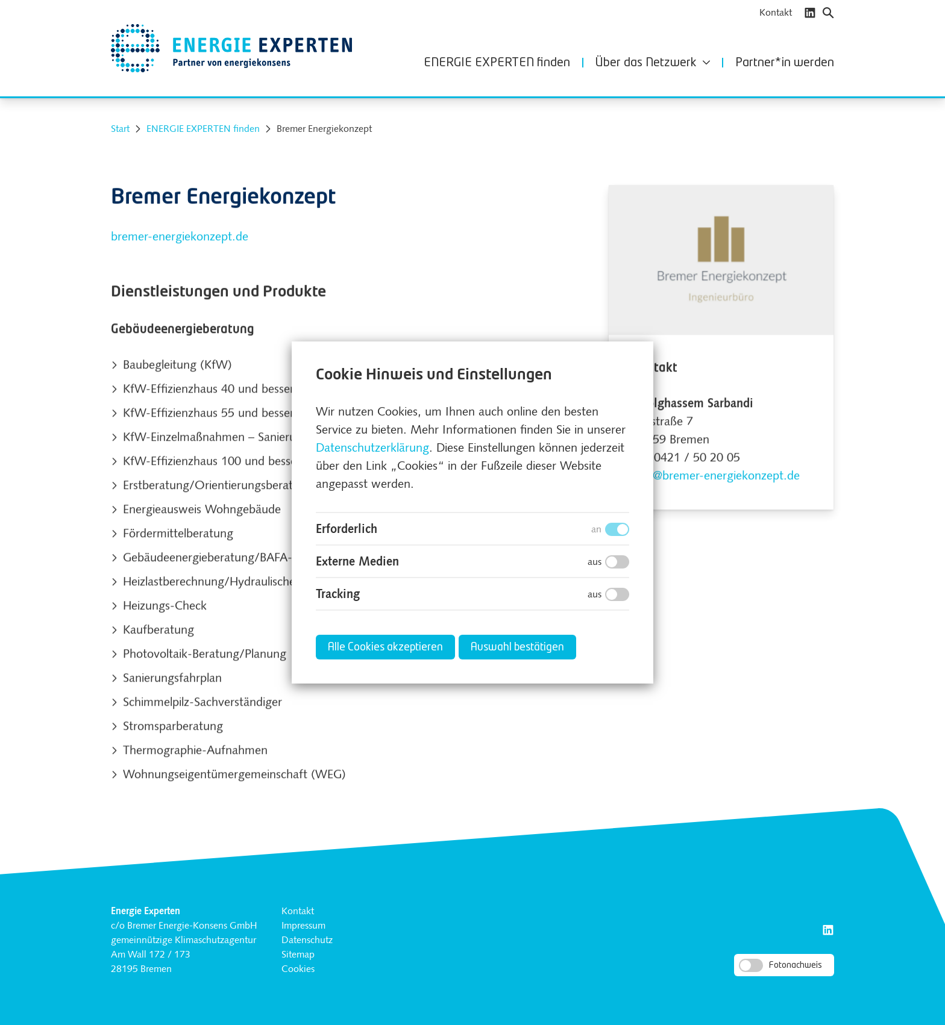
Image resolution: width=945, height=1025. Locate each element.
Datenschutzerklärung (372, 449)
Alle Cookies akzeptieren (385, 647)
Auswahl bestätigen (517, 647)
